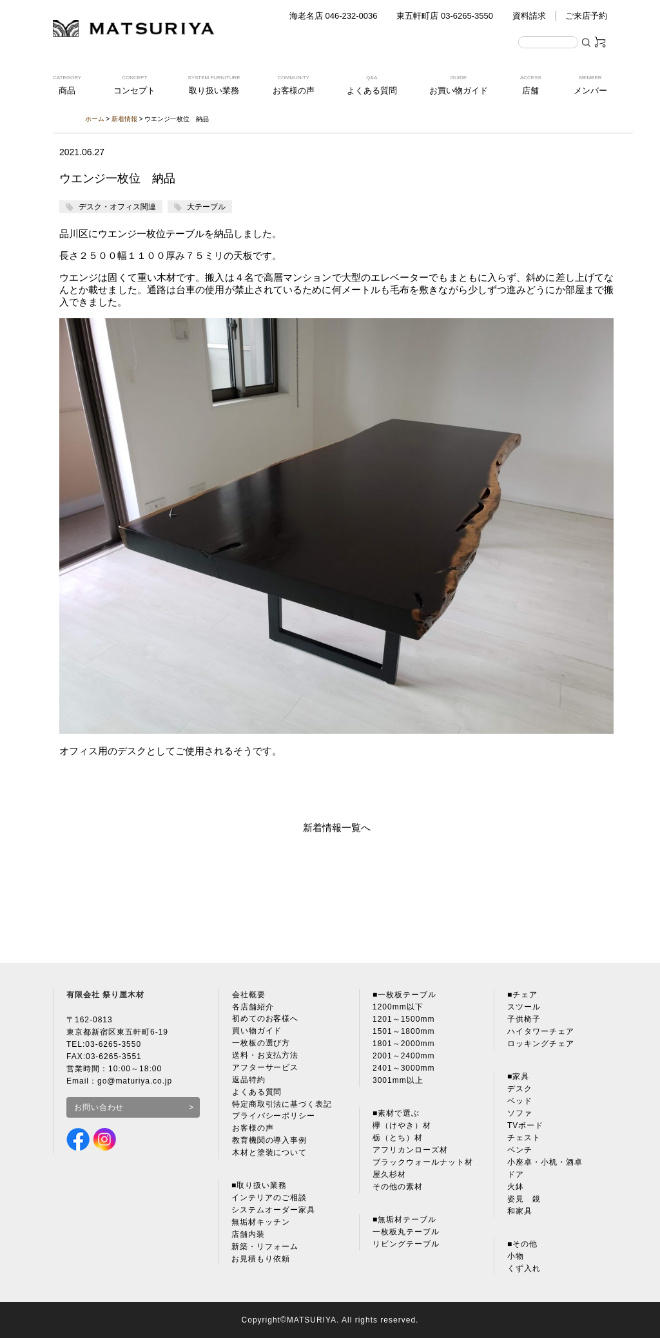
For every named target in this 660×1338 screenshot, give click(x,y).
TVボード (525, 1125)
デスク (519, 1088)
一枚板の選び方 (260, 1043)
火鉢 (515, 1186)
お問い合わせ (99, 1107)
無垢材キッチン (260, 1223)
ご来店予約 (586, 16)
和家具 (519, 1211)
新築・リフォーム (264, 1247)
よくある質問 (256, 1092)
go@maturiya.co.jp (135, 1080)
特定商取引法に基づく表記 (281, 1104)
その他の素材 (398, 1186)
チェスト (524, 1137)
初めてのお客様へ (264, 1019)
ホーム (94, 118)
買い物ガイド (256, 1031)
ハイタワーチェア (540, 1031)
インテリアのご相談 (269, 1198)
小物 (515, 1256)
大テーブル (206, 206)
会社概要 (248, 994)
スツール (524, 1006)
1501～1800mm (403, 1031)
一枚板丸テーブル (406, 1231)
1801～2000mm (403, 1043)
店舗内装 (248, 1235)
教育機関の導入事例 (269, 1141)
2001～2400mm (403, 1055)
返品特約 (248, 1080)
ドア (515, 1174)
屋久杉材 (389, 1174)
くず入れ (524, 1268)
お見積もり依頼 (260, 1260)
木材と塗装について (269, 1153)
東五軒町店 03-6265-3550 (444, 16)
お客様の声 (252, 1129)
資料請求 (529, 16)
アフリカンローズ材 (410, 1149)
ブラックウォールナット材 (423, 1162)
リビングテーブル (406, 1243)
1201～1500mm (403, 1019)
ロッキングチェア (540, 1043)
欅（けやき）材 (402, 1125)
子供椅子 (524, 1019)
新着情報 (124, 118)
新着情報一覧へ (337, 827)
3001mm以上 (398, 1080)
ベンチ (519, 1149)
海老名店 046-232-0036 (333, 16)
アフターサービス (264, 1068)
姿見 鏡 (524, 1198)
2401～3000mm (403, 1068)
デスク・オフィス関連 (117, 206)
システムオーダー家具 (273, 1211)
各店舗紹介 (252, 1006)
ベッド (519, 1100)
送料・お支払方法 (264, 1055)
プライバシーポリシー (273, 1117)
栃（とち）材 (398, 1137)
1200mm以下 (398, 1006)
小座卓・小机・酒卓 (545, 1162)
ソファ (519, 1113)
